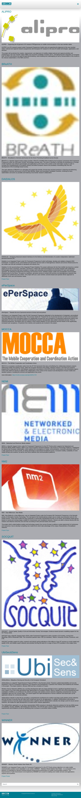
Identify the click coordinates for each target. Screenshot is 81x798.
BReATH (7, 64)
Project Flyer (5, 279)
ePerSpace (8, 285)
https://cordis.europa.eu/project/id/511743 (24, 375)
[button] (77, 4)
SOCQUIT (8, 536)
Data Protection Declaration (57, 794)
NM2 (4, 461)
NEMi (5, 381)
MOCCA (6, 329)
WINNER (7, 720)
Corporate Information (56, 793)
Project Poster (6, 776)
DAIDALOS (8, 179)
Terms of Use (54, 795)
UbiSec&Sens (10, 652)
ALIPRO (6, 11)
